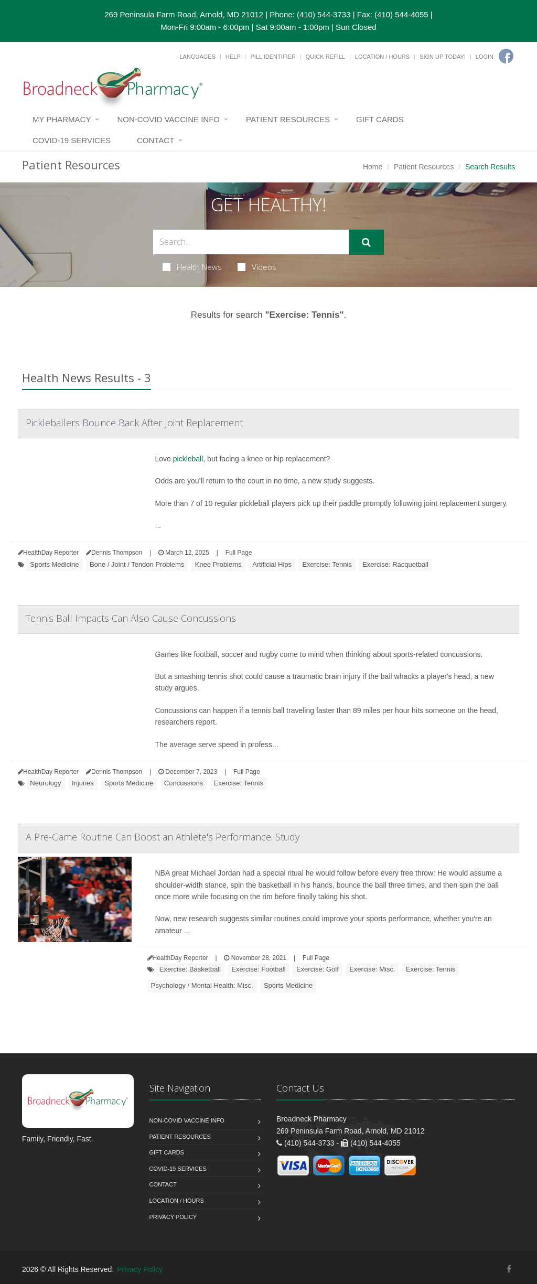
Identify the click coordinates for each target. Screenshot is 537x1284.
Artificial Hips (272, 564)
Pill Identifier (272, 56)
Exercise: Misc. (372, 969)
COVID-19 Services (72, 140)
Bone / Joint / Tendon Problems (137, 564)
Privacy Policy (173, 1217)
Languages (197, 56)
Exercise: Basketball (190, 969)
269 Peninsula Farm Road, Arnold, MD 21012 (183, 14)
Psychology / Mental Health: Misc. (202, 985)
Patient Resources (288, 119)
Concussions (183, 783)
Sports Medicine (54, 564)
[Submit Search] (366, 242)
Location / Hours (382, 56)
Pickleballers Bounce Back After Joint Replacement (134, 422)
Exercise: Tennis (326, 564)
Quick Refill (325, 56)
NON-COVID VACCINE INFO (168, 119)
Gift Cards (380, 119)
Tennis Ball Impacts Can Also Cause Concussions (131, 618)
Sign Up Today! (443, 56)
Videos (257, 267)
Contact (155, 140)
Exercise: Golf (317, 969)
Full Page (238, 552)
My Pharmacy (62, 119)
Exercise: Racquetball (395, 564)
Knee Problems (218, 564)
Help (233, 56)
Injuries (83, 783)
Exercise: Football (258, 969)
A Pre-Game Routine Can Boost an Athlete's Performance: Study (162, 836)
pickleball (188, 459)
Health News (192, 267)
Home (372, 167)
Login (484, 56)
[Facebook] (506, 56)
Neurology (45, 783)
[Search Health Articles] (251, 242)
